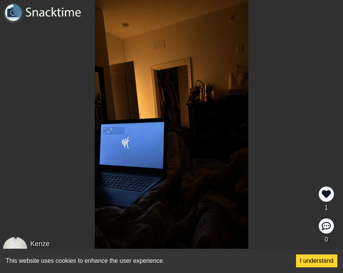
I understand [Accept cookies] (317, 260)
